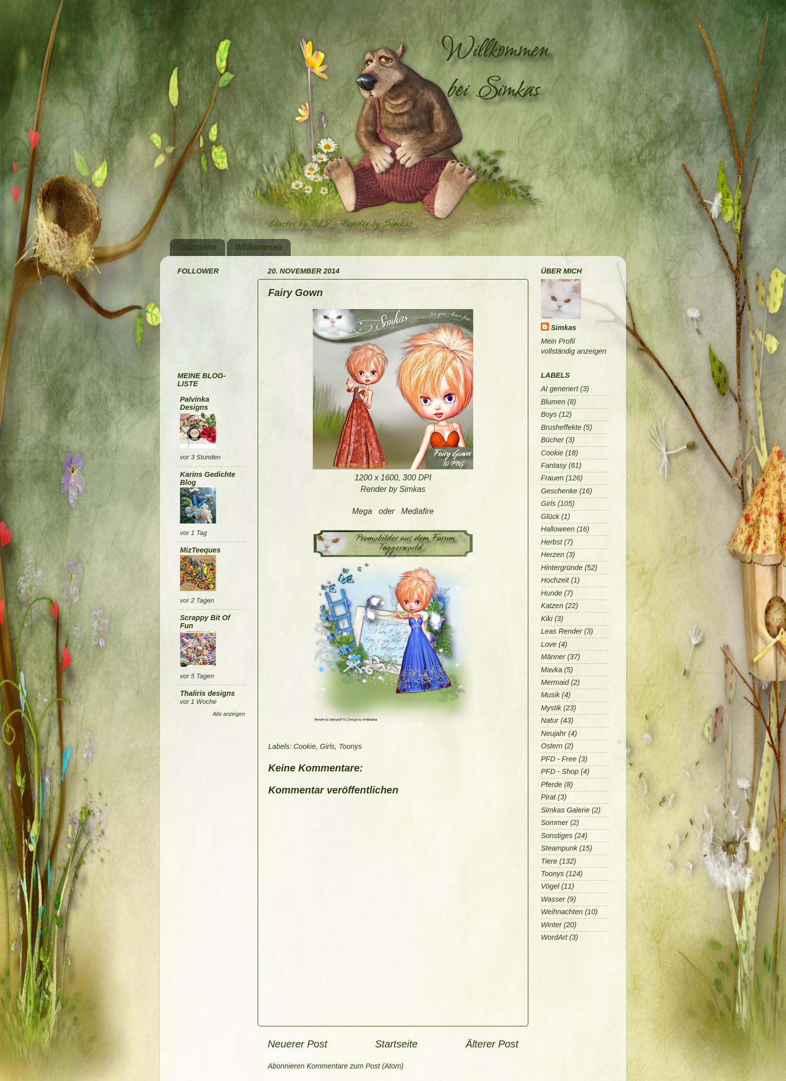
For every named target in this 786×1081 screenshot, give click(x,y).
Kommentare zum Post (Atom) (355, 1066)
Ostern (551, 746)
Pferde (551, 784)
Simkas (563, 328)
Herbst (551, 542)
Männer (553, 657)
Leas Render (561, 631)
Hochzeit (555, 580)
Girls (327, 746)
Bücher (552, 440)
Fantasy (553, 465)
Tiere (549, 861)
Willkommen (258, 247)
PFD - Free (558, 759)
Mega (362, 511)
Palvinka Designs (194, 403)
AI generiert (559, 389)
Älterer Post (492, 1043)
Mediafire (417, 511)
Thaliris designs (207, 693)
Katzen (552, 606)
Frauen (552, 478)
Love (548, 644)
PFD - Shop (559, 771)
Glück (550, 516)
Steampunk (559, 848)
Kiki (546, 619)
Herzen (552, 555)
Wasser (553, 899)
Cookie (304, 746)
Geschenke (559, 491)
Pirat (548, 797)
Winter (551, 925)
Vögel (550, 886)
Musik (550, 695)
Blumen (553, 402)
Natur (549, 720)
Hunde (551, 593)
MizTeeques (200, 550)
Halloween (557, 529)
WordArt (554, 937)
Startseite (198, 247)
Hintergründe (561, 568)
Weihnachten (562, 912)
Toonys (350, 746)
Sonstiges (556, 836)
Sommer (554, 823)
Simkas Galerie (565, 810)
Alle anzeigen (229, 714)
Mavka (551, 670)
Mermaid (555, 682)
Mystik (551, 708)
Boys (549, 414)
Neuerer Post (297, 1043)
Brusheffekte (561, 427)
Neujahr (553, 733)
